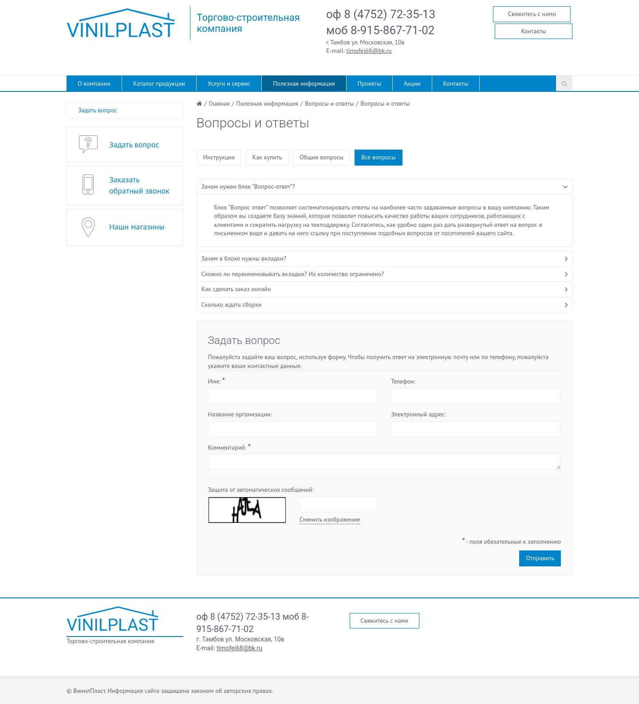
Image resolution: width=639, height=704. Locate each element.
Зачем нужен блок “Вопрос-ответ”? (248, 186)
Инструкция (219, 157)
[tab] (385, 186)
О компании (94, 83)
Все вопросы (378, 157)
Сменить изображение (330, 519)
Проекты (369, 83)
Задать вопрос (97, 110)
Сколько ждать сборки (231, 304)
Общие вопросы (321, 157)
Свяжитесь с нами (532, 14)
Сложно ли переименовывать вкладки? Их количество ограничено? (292, 274)
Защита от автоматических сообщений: (261, 490)
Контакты (533, 31)
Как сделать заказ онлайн (236, 289)
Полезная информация (304, 83)
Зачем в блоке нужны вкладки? (243, 258)
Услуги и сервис (229, 83)
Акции (412, 83)
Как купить (267, 157)
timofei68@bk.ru (369, 51)
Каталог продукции (159, 83)
